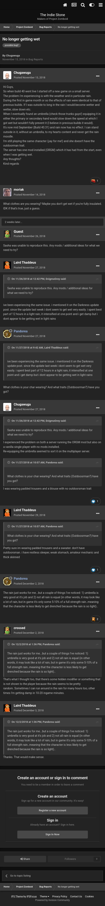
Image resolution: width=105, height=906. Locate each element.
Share (25, 859)
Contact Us (76, 896)
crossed (19, 628)
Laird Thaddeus (25, 262)
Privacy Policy (59, 896)
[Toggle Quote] (9, 278)
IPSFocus (32, 896)
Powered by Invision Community (52, 900)
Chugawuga (13, 55)
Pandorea (51, 462)
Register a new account (52, 810)
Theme (44, 896)
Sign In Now (52, 834)
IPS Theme (17, 896)
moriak (19, 189)
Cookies (89, 896)
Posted (29, 77)
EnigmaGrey (53, 278)
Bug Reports (35, 59)
